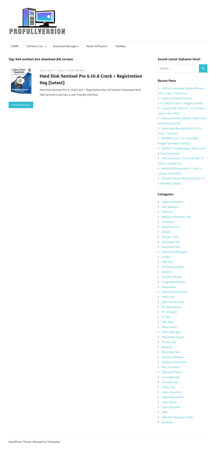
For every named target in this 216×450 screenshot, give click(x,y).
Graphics (167, 272)
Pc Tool (69, 70)
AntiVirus (167, 212)
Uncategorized (171, 377)
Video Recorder (171, 407)
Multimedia (169, 287)
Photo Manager (171, 332)
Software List (36, 46)
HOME (15, 46)
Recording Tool (171, 352)
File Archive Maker (173, 267)
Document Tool (171, 247)
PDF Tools (168, 322)
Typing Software (172, 372)
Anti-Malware (170, 207)
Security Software (173, 357)
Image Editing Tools (173, 282)
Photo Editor (169, 327)
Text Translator (171, 367)
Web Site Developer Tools (177, 417)
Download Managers (65, 46)
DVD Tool (167, 262)
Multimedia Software (175, 292)
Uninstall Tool (170, 382)
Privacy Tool (169, 342)
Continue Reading (20, 105)
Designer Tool (170, 237)
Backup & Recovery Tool (176, 217)
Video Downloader (173, 397)
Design (166, 232)
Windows (80, 70)
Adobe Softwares (96, 46)
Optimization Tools (173, 302)
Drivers (60, 70)
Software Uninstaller (174, 362)
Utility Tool (168, 387)
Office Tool (168, 297)
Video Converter (171, 392)
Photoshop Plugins (173, 337)
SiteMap (120, 46)
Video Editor (169, 402)
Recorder (167, 347)
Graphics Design (171, 277)
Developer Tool (171, 242)
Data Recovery (171, 227)
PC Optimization (171, 307)
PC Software (169, 312)
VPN (164, 412)
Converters (168, 222)
